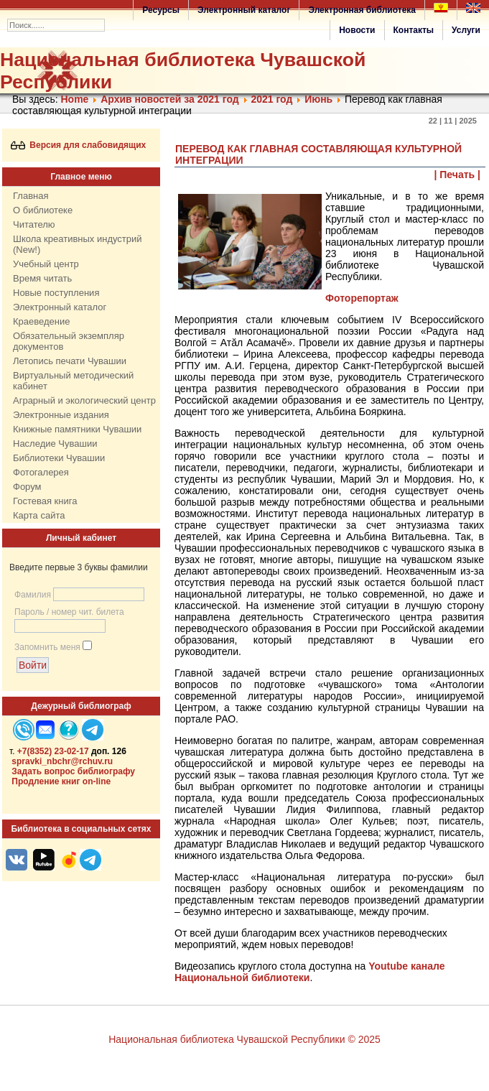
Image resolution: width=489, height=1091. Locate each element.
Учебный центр (46, 264)
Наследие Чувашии (55, 443)
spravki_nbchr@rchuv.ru (62, 761)
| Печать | (457, 174)
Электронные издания (61, 414)
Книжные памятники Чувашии (77, 429)
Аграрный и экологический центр (84, 400)
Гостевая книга (45, 501)
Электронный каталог (243, 10)
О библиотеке (43, 210)
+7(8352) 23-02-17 (53, 751)
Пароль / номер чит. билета (69, 612)
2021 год (271, 99)
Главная (30, 195)
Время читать (42, 278)
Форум (27, 486)
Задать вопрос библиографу (73, 771)
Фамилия (32, 595)
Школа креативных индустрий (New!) (77, 244)
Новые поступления (56, 292)
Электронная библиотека (362, 10)
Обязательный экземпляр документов (68, 341)
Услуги (466, 30)
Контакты (413, 30)
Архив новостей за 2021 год (169, 99)
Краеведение (41, 321)
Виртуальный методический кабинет (73, 380)
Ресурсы (161, 10)
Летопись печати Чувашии (69, 361)
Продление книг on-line (61, 781)
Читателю (34, 224)
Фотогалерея (41, 472)
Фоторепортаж (362, 298)
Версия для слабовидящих (78, 145)
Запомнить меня (47, 647)
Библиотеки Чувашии (59, 457)
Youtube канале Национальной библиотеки (309, 971)
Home (74, 99)
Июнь (318, 99)
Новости (357, 30)
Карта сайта (39, 515)
